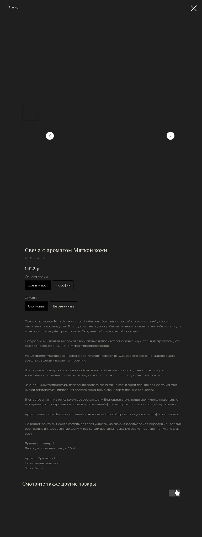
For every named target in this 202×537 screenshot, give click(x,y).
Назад (13, 7)
